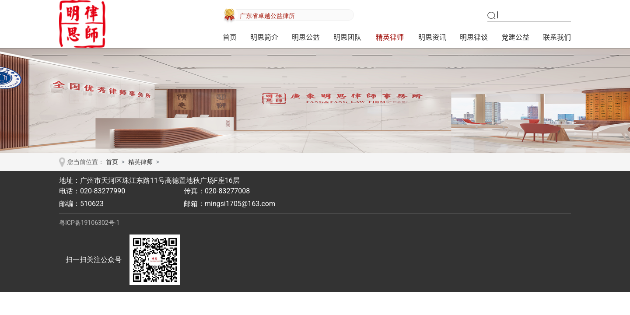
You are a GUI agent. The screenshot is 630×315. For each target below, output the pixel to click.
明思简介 (264, 37)
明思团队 (347, 37)
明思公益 (306, 37)
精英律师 (390, 37)
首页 (230, 37)
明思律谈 (474, 37)
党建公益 (515, 37)
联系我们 (557, 37)
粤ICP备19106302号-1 (89, 222)
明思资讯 (432, 37)
